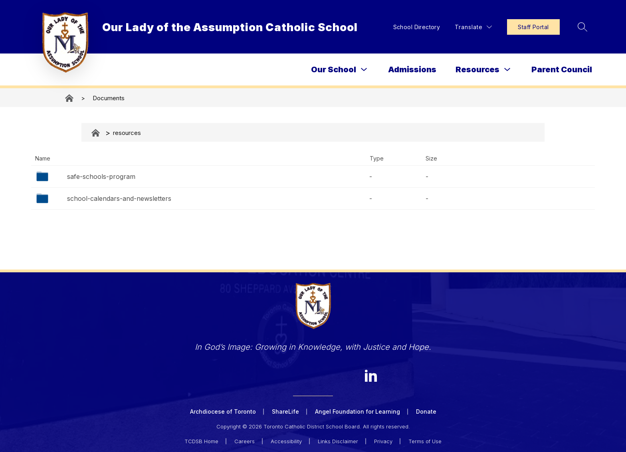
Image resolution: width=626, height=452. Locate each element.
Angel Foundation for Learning (357, 411)
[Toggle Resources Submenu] (507, 69)
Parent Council (561, 69)
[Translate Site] (472, 27)
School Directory (415, 27)
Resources (477, 69)
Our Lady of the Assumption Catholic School (70, 98)
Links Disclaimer (338, 441)
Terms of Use (425, 441)
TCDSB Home (201, 441)
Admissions (412, 69)
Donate (426, 411)
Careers (244, 441)
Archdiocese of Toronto (223, 411)
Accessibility (286, 441)
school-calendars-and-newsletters (119, 198)
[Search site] (581, 27)
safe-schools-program (101, 176)
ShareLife (285, 411)
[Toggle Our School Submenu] (364, 69)
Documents (109, 98)
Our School (333, 69)
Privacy (383, 441)
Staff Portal (532, 27)
